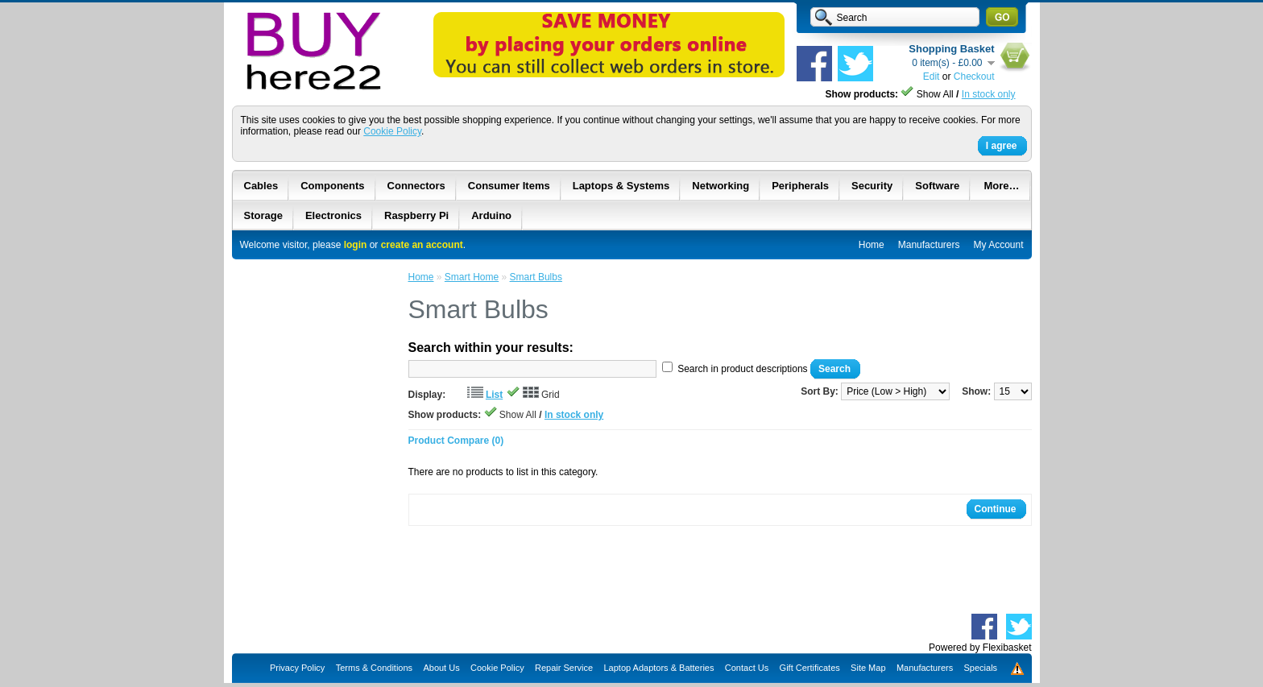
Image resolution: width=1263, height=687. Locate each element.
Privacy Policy (297, 668)
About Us (441, 668)
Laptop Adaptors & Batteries (658, 668)
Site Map (868, 668)
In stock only (989, 94)
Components (332, 186)
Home (871, 244)
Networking (720, 186)
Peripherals (800, 186)
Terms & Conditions (374, 668)
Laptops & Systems (621, 186)
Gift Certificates (810, 668)
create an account (422, 244)
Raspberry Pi (416, 215)
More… (1001, 186)
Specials (981, 668)
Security (871, 186)
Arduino (491, 215)
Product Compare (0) (456, 440)
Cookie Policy (392, 131)
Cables (261, 186)
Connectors (416, 186)
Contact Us (746, 668)
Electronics (333, 215)
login (355, 244)
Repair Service (564, 668)
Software (937, 186)
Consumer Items (509, 186)
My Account (998, 244)
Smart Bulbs (536, 277)
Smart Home (472, 277)
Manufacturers (929, 244)
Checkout (974, 76)
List (494, 394)
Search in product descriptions (742, 369)
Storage (263, 215)
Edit (931, 76)
